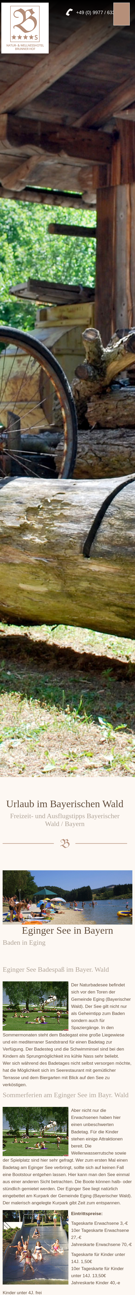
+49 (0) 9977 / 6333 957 (101, 12)
